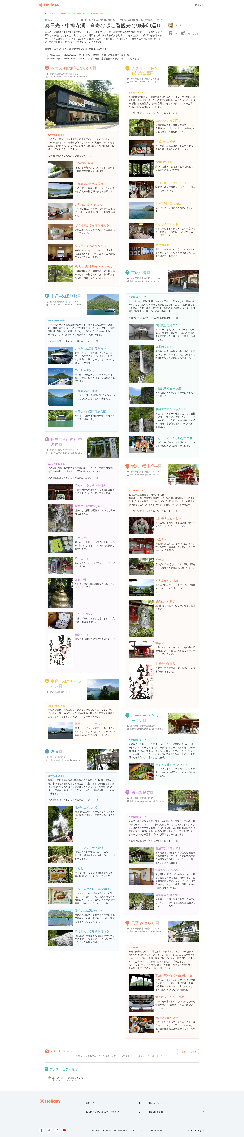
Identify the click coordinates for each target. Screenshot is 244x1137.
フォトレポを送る (188, 1051)
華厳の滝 (139, 273)
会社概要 (95, 1130)
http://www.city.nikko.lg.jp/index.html (147, 281)
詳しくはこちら (160, 1056)
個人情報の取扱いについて (125, 1130)
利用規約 (107, 1130)
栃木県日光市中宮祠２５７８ (144, 471)
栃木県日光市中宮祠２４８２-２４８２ (149, 78)
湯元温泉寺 (140, 792)
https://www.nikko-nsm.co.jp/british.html (69, 76)
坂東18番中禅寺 (144, 466)
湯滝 (54, 752)
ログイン (199, 5)
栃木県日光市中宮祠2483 (142, 726)
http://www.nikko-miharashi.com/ (146, 931)
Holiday (48, 5)
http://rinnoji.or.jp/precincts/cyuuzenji (148, 474)
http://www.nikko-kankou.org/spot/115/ (68, 760)
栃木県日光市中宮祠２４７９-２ (146, 278)
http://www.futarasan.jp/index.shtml (67, 453)
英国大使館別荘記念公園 (71, 68)
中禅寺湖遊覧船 (64, 296)
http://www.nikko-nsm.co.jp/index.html (148, 81)
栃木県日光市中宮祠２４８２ (64, 74)
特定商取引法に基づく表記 (152, 1130)
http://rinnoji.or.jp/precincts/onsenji (147, 801)
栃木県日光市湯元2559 (141, 798)
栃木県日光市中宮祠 (60, 692)
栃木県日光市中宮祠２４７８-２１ (67, 301)
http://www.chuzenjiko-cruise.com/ (66, 304)
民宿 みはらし (143, 923)
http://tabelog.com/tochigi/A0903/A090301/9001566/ (155, 729)
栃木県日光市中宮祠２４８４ (64, 450)
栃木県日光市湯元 (59, 757)
